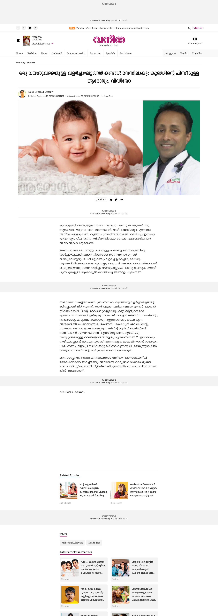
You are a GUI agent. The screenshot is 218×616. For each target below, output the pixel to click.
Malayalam (105, 45)
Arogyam (170, 53)
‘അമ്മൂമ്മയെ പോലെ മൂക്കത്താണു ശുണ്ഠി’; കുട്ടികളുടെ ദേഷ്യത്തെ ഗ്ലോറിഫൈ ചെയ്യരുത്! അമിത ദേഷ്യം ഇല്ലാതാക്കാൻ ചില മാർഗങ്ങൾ (92, 600)
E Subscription (195, 43)
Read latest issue (41, 43)
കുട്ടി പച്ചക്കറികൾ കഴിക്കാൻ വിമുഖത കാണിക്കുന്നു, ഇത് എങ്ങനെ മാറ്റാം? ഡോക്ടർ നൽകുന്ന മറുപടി (93, 492)
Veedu (183, 53)
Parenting (95, 53)
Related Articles (69, 475)
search (189, 28)
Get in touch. (123, 20)
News (44, 53)
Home (19, 53)
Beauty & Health (76, 53)
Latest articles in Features (76, 552)
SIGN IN (198, 28)
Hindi (115, 45)
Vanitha (37, 36)
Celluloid (57, 53)
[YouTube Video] (109, 431)
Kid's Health (65, 503)
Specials (110, 53)
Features (31, 62)
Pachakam (126, 53)
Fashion (32, 53)
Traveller (197, 53)
